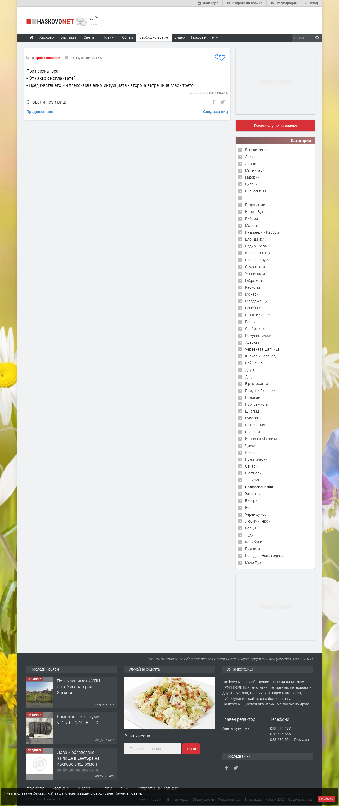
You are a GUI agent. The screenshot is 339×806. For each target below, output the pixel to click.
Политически (256, 459)
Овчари (251, 466)
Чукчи (250, 445)
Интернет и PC (257, 252)
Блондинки (254, 239)
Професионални (47, 57)
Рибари (251, 218)
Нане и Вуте (255, 211)
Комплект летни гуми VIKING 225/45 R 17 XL (78, 719)
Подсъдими (255, 204)
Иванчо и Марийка (261, 438)
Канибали (253, 541)
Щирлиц (252, 411)
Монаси (251, 294)
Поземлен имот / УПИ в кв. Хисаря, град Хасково (78, 686)
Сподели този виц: (46, 101)
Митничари (255, 170)
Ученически (255, 273)
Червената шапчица (262, 349)
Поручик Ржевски (260, 390)
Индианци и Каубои (262, 232)
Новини (109, 37)
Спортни (252, 431)
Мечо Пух (253, 562)
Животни (253, 493)
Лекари (251, 156)
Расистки (253, 287)
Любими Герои (257, 521)
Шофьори (253, 473)
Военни (251, 507)
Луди (249, 534)
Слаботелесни (257, 328)
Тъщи (250, 197)
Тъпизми (252, 479)
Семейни (252, 307)
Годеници (253, 417)
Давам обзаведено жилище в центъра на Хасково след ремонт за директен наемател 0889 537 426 (79, 764)
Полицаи (252, 397)
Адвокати (253, 342)
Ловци (250, 163)
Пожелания (255, 424)
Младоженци (256, 301)
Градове (198, 37)
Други (250, 369)
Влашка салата (139, 736)
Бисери (251, 500)
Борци (250, 528)
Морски (251, 225)
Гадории (252, 177)
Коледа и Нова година (264, 555)
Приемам (326, 799)
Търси (191, 749)
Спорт (250, 452)
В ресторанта (256, 383)
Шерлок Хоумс (257, 259)
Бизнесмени (255, 190)
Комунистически (259, 335)
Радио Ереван (257, 245)
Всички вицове (257, 149)
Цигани (251, 184)
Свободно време (153, 37)
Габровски (254, 280)
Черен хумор (256, 514)
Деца (249, 376)
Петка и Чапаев (258, 314)
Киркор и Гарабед (260, 356)
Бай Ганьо (254, 362)
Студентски (255, 266)
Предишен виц (39, 112)
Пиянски (252, 548)
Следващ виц (215, 112)
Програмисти (256, 404)
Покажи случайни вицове (275, 126)
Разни (250, 321)
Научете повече (127, 793)
